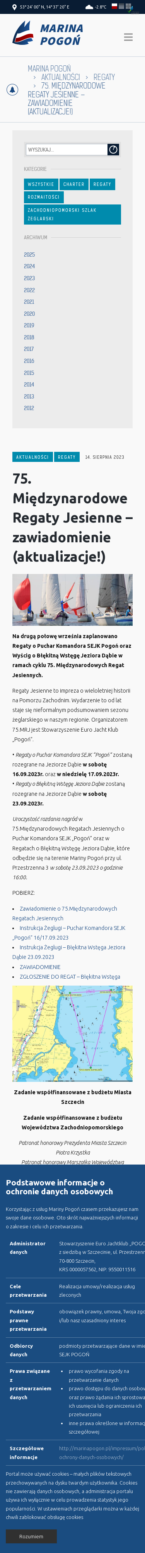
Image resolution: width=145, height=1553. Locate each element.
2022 (29, 290)
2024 (29, 266)
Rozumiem (31, 1536)
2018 (29, 337)
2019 (29, 325)
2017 (29, 349)
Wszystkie (41, 184)
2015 (29, 373)
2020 (29, 313)
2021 (29, 301)
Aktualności (60, 77)
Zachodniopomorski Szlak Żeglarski (62, 214)
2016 (29, 361)
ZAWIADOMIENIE (40, 967)
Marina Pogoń (49, 69)
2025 (29, 254)
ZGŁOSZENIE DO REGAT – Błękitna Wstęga (70, 977)
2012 (29, 408)
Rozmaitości (44, 197)
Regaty (104, 77)
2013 (29, 396)
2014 (29, 384)
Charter (74, 184)
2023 (29, 278)
